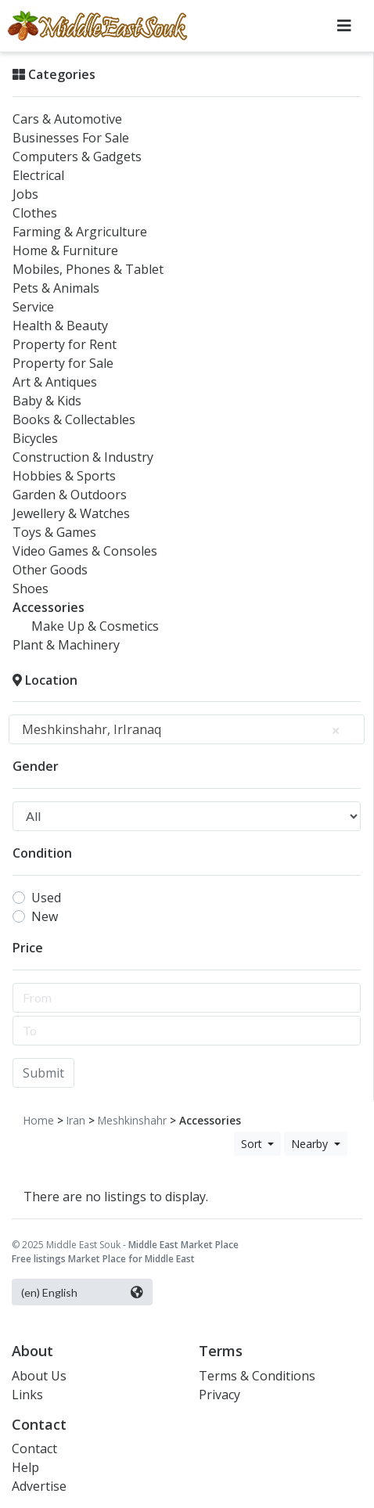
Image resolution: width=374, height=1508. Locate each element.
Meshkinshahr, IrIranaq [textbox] (180, 729)
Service (33, 306)
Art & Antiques (55, 381)
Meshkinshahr (132, 1120)
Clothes (35, 212)
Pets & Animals (56, 288)
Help (25, 1467)
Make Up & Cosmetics (95, 626)
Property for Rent (65, 344)
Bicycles (35, 438)
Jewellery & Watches (71, 513)
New (44, 916)
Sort (253, 1143)
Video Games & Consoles (85, 551)
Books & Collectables (74, 419)
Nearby (311, 1143)
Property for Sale (63, 363)
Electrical (38, 175)
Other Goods (50, 569)
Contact (34, 1448)
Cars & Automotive (67, 119)
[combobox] (187, 729)
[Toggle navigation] (344, 26)
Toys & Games (54, 532)
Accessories (49, 607)
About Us (39, 1375)
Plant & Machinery (66, 644)
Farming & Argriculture (80, 231)
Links (27, 1394)
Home (38, 1120)
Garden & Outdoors (70, 494)
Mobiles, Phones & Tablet (88, 269)
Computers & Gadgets (77, 156)
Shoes (31, 588)
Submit (43, 1073)
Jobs (25, 194)
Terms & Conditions (257, 1375)
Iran (76, 1120)
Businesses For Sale (71, 137)
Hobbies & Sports (64, 475)
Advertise (39, 1486)
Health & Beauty (60, 325)
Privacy (219, 1394)
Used (46, 897)
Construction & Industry (83, 457)
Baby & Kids (47, 400)
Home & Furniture (65, 250)
